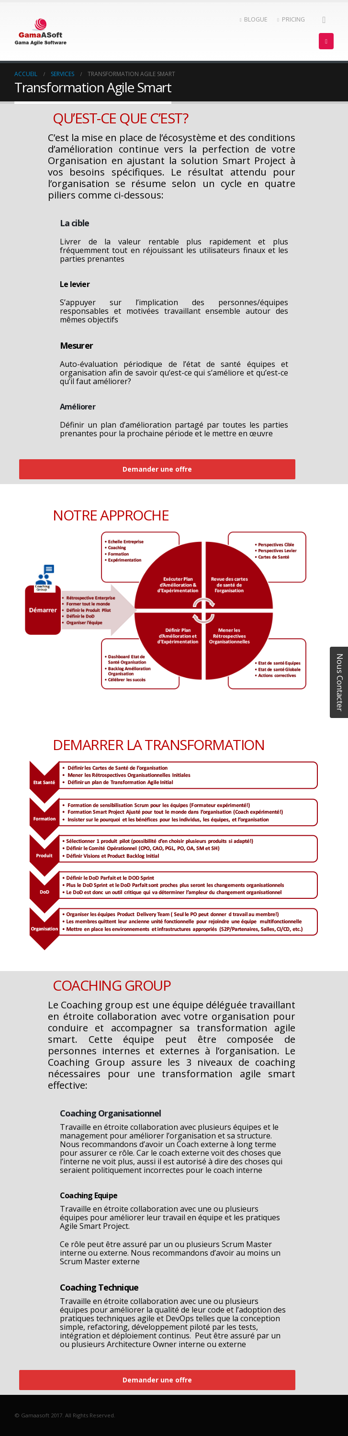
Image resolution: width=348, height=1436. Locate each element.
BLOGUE (254, 19)
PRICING (291, 19)
